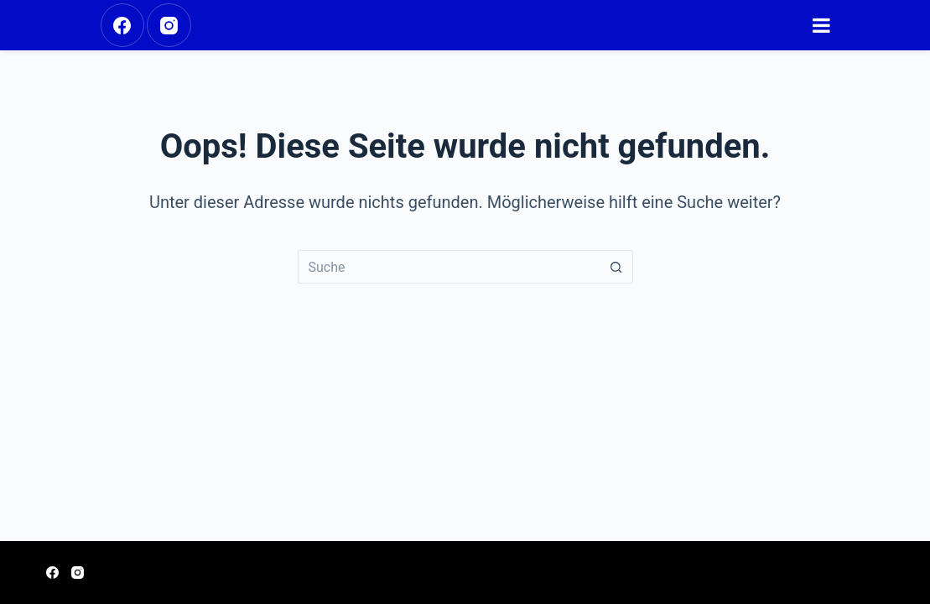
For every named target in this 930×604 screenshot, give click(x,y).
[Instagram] (169, 25)
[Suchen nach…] (449, 267)
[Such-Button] (616, 267)
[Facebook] (123, 25)
